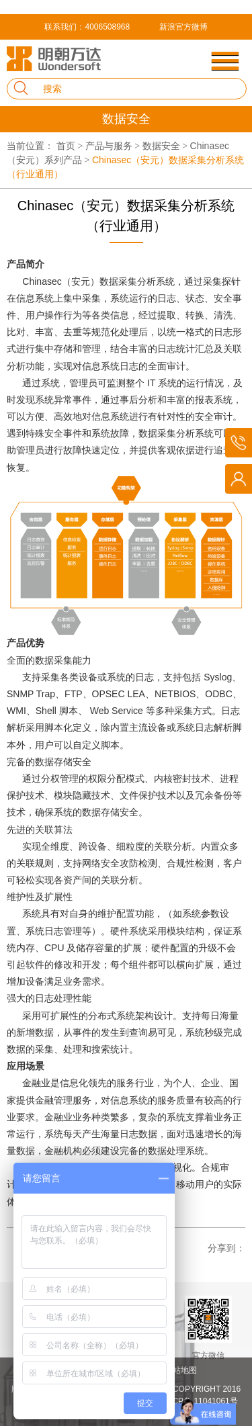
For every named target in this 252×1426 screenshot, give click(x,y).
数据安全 (166, 145)
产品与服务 (113, 145)
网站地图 (181, 1370)
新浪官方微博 (183, 27)
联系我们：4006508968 (87, 27)
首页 (70, 145)
